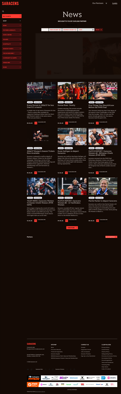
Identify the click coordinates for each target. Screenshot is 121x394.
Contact (83, 347)
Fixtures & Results (9, 30)
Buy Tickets (7, 16)
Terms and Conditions (107, 362)
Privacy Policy (105, 347)
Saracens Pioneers (86, 354)
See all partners (110, 237)
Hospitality (7, 44)
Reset (98, 29)
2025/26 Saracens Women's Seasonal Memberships (64, 358)
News (5, 25)
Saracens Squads (55, 354)
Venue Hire (6, 62)
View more (71, 227)
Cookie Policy (105, 349)
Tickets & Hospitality (57, 351)
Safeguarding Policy (107, 354)
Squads (5, 39)
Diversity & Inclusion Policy (109, 356)
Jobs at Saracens (85, 351)
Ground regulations (107, 360)
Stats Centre (7, 34)
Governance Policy (107, 358)
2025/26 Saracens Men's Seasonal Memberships (63, 356)
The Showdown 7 (8, 53)
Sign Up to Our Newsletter (88, 356)
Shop (4, 21)
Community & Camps (10, 58)
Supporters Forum (86, 349)
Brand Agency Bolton (40, 391)
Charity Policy (105, 351)
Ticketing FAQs (106, 364)
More (5, 67)
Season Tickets (8, 48)
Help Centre (105, 367)
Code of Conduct (106, 369)
